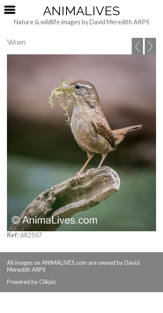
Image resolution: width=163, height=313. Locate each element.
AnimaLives (81, 10)
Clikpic (47, 281)
